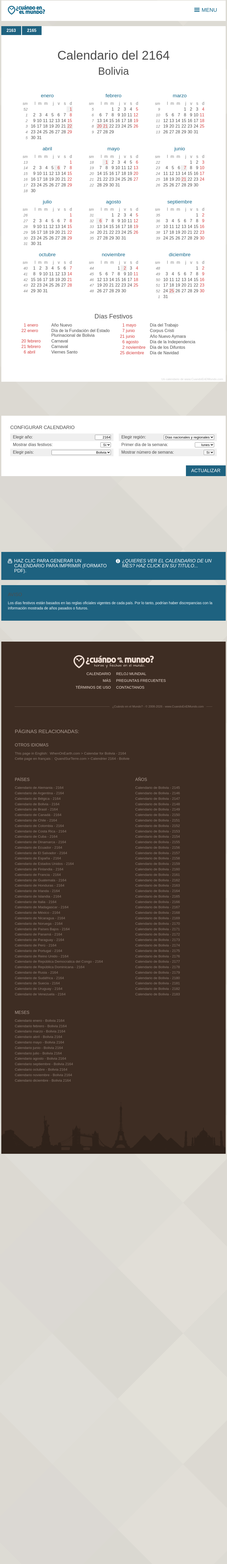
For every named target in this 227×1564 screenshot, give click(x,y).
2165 (32, 30)
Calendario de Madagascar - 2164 (42, 907)
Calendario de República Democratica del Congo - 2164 (59, 961)
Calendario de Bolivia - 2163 (157, 885)
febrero (114, 95)
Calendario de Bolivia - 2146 (157, 793)
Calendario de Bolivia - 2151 (157, 820)
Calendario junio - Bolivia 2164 (39, 1048)
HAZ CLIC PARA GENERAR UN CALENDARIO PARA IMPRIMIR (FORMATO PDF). (60, 565)
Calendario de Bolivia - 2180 (157, 978)
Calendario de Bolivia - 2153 (157, 831)
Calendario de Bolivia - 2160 (157, 869)
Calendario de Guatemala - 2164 (40, 880)
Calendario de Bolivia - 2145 (157, 788)
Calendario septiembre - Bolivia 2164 (44, 1064)
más (107, 680)
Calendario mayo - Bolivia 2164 (39, 1042)
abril (47, 148)
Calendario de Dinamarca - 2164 (40, 842)
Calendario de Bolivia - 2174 (157, 945)
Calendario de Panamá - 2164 (38, 934)
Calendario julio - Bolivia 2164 (38, 1053)
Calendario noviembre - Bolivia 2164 (43, 1075)
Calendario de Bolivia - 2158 (157, 858)
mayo (113, 148)
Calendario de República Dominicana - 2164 (49, 967)
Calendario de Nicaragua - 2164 (40, 918)
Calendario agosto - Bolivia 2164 (40, 1058)
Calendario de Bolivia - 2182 (157, 989)
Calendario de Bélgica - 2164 (37, 799)
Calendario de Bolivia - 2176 (157, 956)
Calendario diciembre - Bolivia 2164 (43, 1080)
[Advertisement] (57, 514)
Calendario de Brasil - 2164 (36, 809)
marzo (179, 95)
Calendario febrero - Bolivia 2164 (41, 1026)
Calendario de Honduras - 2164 (39, 885)
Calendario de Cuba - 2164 (36, 836)
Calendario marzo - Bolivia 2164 (40, 1031)
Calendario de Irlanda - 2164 (37, 891)
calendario (98, 674)
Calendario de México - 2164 (37, 913)
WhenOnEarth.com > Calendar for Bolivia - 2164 (88, 753)
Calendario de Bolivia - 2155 (157, 842)
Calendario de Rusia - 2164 (36, 972)
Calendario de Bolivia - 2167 (157, 907)
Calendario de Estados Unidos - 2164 (44, 864)
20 (99, 126)
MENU (205, 10)
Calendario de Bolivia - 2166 (157, 902)
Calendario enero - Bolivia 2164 (39, 1021)
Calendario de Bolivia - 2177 (157, 961)
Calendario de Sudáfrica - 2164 (39, 978)
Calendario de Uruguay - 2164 (38, 989)
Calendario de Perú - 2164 (35, 945)
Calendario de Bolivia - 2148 (157, 804)
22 (69, 126)
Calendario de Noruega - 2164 (39, 924)
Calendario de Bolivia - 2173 (157, 940)
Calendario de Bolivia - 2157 (157, 853)
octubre (47, 254)
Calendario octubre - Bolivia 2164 (41, 1069)
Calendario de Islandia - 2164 (38, 896)
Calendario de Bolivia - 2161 (157, 875)
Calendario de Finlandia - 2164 (39, 869)
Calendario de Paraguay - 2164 (39, 940)
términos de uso (93, 687)
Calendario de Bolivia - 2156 (157, 847)
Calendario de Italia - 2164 (35, 902)
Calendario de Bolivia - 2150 (157, 815)
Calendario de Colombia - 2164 (39, 826)
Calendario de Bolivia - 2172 (157, 934)
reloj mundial (131, 674)
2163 (11, 30)
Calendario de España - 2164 (38, 858)
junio (179, 148)
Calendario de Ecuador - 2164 (38, 847)
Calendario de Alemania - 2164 (39, 788)
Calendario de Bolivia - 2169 (157, 918)
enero (47, 95)
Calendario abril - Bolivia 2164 (38, 1037)
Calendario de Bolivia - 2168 (157, 913)
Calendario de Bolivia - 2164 (37, 804)
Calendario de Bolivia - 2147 (157, 799)
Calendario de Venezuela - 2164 (40, 994)
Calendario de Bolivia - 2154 (157, 836)
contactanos (130, 687)
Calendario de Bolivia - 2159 (157, 864)
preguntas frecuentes (141, 680)
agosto (113, 201)
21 (105, 126)
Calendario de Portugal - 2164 (38, 951)
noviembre (113, 254)
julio (47, 201)
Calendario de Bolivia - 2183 (157, 994)
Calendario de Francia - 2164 (38, 875)
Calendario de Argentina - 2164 (39, 793)
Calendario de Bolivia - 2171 (157, 929)
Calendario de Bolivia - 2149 (157, 809)
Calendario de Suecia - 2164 (37, 983)
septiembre (179, 201)
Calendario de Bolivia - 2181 (157, 983)
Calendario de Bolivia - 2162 (157, 880)
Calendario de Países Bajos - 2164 (42, 929)
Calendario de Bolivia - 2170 (157, 924)
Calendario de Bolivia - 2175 (157, 951)
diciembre (180, 254)
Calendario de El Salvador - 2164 (41, 853)
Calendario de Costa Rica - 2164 (40, 831)
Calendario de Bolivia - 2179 (157, 972)
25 (171, 291)
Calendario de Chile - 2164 (36, 820)
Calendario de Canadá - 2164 (38, 815)
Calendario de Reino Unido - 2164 (42, 956)
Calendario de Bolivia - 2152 (157, 826)
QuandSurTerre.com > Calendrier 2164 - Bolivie (91, 759)
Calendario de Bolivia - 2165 (157, 896)
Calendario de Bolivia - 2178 (157, 967)
